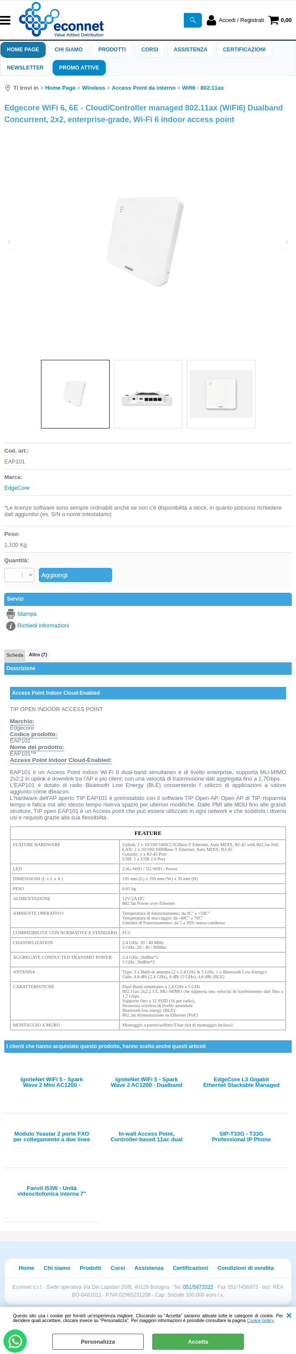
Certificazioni (244, 50)
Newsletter (25, 68)
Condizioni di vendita (245, 1268)
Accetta (198, 1341)
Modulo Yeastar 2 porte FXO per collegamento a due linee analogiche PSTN (51, 1136)
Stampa (27, 614)
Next (286, 242)
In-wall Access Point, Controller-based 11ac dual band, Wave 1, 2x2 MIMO (146, 1136)
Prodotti (112, 50)
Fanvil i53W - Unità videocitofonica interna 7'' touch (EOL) (51, 1191)
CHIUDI (289, 1315)
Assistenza (149, 1268)
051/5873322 (198, 1287)
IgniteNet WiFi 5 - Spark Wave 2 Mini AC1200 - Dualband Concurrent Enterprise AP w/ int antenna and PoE (52, 1082)
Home (26, 1268)
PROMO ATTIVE (79, 68)
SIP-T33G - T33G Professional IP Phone (241, 1136)
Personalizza (98, 1341)
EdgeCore (17, 488)
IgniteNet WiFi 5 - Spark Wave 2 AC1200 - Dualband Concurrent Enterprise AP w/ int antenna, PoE (147, 1082)
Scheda (14, 655)
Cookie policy (260, 1320)
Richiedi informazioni (43, 625)
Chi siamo (69, 50)
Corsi (149, 50)
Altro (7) (38, 654)
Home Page (23, 50)
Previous (10, 242)
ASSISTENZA (191, 50)
